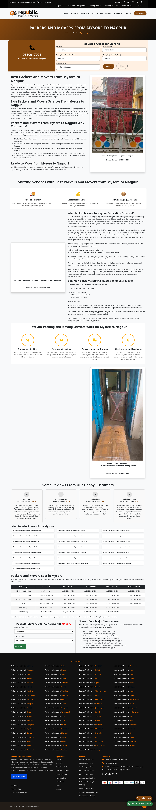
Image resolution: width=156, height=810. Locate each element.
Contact (128, 13)
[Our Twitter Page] (106, 774)
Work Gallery (127, 5)
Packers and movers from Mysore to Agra (116, 536)
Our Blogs (60, 782)
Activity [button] (117, 13)
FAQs (58, 785)
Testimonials (61, 778)
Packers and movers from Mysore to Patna (116, 552)
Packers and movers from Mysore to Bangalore (27, 552)
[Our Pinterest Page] (116, 774)
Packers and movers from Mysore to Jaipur (26, 541)
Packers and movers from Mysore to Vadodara (117, 547)
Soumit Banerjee (61, 499)
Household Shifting (86, 759)
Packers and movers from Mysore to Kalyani (116, 541)
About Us (60, 763)
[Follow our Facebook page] (124, 2)
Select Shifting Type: (21, 627)
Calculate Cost (20, 646)
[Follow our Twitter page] (137, 2)
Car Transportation (86, 767)
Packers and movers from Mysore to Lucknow (72, 552)
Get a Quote (140, 13)
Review (108, 13)
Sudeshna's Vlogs (129, 499)
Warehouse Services (86, 788)
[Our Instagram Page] (113, 774)
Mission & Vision (63, 770)
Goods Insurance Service (88, 792)
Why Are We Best (63, 767)
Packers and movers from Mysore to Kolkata (116, 530)
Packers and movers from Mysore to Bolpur (71, 530)
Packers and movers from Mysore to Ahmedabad (118, 558)
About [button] (73, 13)
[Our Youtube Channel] (109, 774)
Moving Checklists (112, 5)
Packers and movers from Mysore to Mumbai (72, 536)
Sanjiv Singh (95, 499)
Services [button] (84, 13)
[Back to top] (144, 806)
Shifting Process (95, 5)
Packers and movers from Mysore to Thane (26, 547)
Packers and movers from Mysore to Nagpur (27, 530)
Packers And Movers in (22, 666)
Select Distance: (19, 636)
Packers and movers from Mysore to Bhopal (26, 569)
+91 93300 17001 (111, 763)
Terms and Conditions (19, 793)
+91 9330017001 (44, 2)
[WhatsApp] (140, 803)
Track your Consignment (77, 5)
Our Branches (74, 33)
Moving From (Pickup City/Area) (65, 55)
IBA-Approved (62, 774)
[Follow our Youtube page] (128, 2)
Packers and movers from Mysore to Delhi (26, 536)
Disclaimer (15, 785)
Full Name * (59, 46)
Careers (138, 5)
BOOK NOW (19, 776)
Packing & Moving (86, 774)
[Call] (144, 798)
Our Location (97, 13)
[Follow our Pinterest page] (141, 2)
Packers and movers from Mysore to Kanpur (27, 563)
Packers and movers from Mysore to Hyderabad (73, 563)
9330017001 (32, 54)
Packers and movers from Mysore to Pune (71, 547)
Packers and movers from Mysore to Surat (71, 558)
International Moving (87, 796)
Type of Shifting (61, 63)
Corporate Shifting (86, 763)
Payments (60, 5)
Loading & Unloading (87, 778)
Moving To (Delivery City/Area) (112, 55)
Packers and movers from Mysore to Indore (26, 558)
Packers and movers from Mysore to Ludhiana (72, 541)
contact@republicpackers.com (116, 759)
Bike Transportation (86, 770)
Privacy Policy (16, 789)
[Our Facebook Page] (102, 774)
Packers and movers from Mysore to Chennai (117, 563)
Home (65, 13)
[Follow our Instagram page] (133, 2)
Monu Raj (26, 499)
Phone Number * (108, 46)
